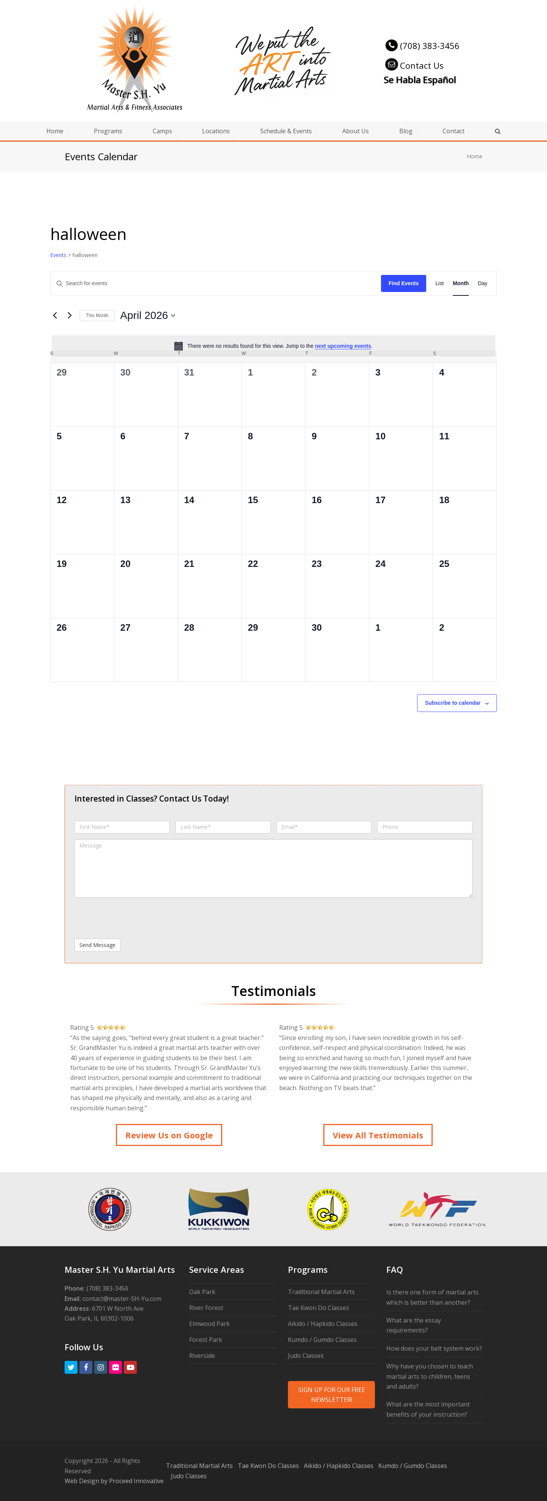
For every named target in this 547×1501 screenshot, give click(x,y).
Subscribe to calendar (453, 703)
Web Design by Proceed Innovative (114, 1481)
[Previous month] (54, 315)
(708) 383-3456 (422, 45)
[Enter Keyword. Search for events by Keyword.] (216, 283)
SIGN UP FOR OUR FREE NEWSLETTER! (331, 1395)
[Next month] (69, 315)
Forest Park (205, 1339)
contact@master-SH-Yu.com (121, 1298)
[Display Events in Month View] (461, 283)
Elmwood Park (209, 1323)
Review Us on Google (169, 1135)
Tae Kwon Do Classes (318, 1308)
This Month (97, 315)
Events (58, 255)
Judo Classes (306, 1355)
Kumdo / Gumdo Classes (322, 1339)
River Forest (206, 1308)
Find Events (404, 283)
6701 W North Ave (118, 1308)
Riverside (202, 1355)
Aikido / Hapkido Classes (322, 1323)
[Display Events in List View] (439, 283)
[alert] (273, 346)
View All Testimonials (378, 1135)
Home (474, 156)
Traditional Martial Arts (321, 1292)
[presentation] (132, 918)
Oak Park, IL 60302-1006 (99, 1318)
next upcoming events (343, 346)
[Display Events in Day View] (482, 283)
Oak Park (202, 1292)
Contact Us (414, 65)
